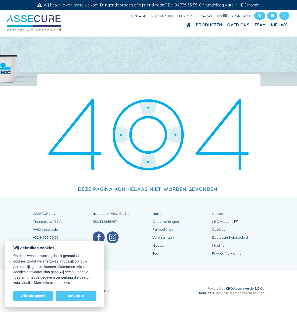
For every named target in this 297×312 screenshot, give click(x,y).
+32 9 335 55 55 (46, 237)
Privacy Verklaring (227, 253)
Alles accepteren (33, 296)
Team (260, 24)
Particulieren (162, 229)
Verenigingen (163, 237)
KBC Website (225, 221)
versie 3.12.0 (253, 288)
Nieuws (279, 24)
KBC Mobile (162, 16)
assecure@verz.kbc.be (111, 213)
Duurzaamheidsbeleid (230, 237)
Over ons (238, 24)
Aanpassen (76, 296)
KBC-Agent (234, 288)
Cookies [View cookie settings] (218, 229)
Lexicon (187, 16)
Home (157, 213)
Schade (138, 16)
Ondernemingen (165, 221)
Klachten (219, 245)
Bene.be (205, 293)
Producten (209, 24)
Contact (241, 16)
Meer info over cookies (52, 283)
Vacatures (213, 15)
